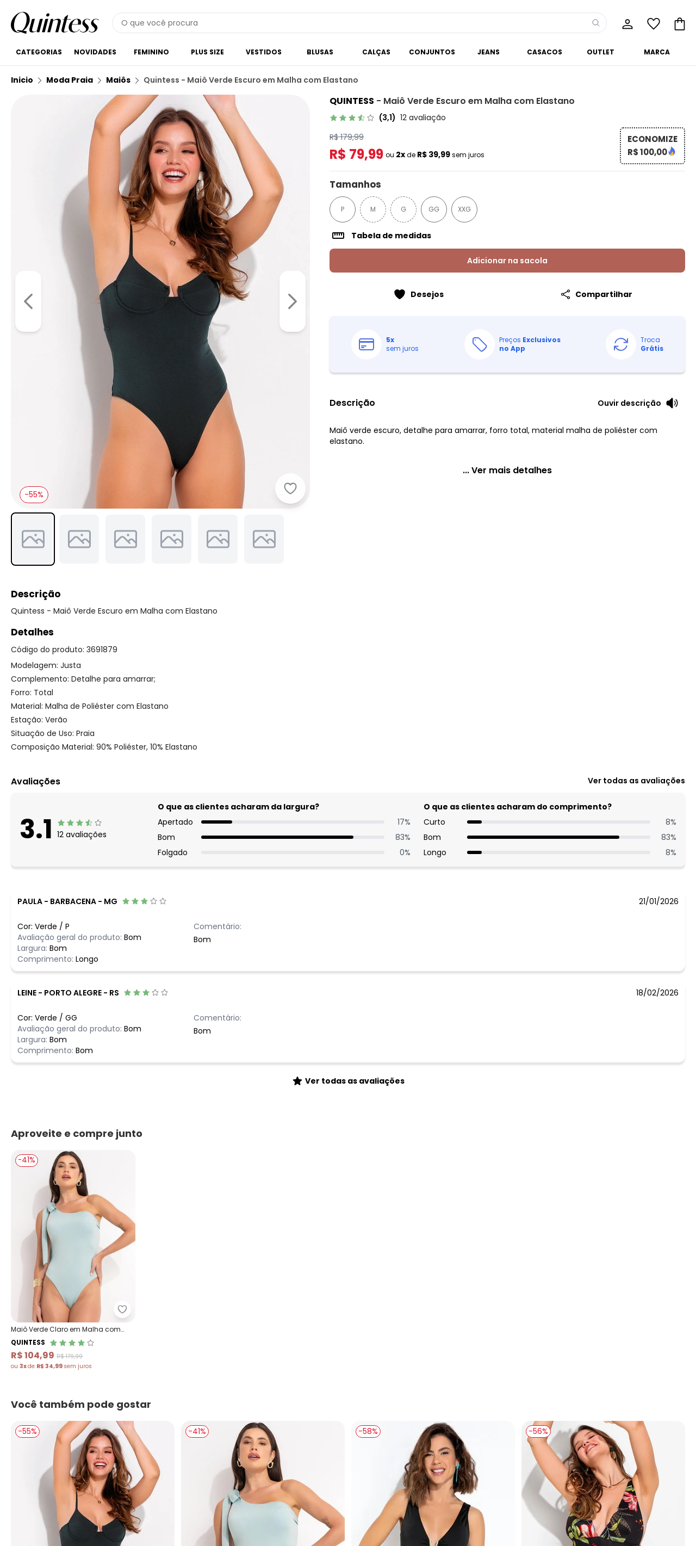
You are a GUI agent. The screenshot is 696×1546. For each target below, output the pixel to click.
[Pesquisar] (595, 22)
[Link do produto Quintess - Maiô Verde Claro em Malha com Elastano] (73, 1260)
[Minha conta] (626, 22)
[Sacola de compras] (678, 22)
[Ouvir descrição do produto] (638, 403)
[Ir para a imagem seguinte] (292, 301)
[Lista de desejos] (652, 22)
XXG (464, 209)
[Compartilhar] (596, 294)
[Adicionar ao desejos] (290, 488)
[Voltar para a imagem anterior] (28, 301)
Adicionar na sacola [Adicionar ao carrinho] (507, 260)
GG (433, 209)
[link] (388, 117)
